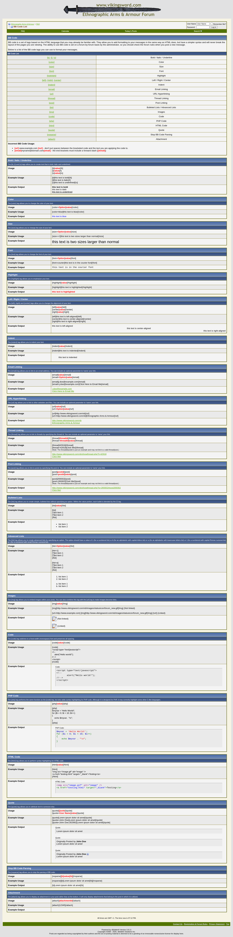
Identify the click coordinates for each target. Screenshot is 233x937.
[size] (51, 66)
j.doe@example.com (62, 388)
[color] (52, 62)
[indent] (51, 85)
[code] (52, 116)
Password (191, 27)
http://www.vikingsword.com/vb (66, 420)
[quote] (51, 130)
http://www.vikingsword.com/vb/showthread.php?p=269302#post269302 (86, 488)
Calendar (65, 31)
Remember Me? (218, 24)
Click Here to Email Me (63, 391)
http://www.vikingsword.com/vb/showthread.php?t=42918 (79, 454)
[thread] (51, 98)
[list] (52, 107)
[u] (55, 57)
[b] (48, 57)
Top (227, 924)
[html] (51, 125)
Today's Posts (131, 31)
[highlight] (51, 75)
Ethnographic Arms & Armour (22, 24)
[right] (50, 80)
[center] (57, 80)
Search (198, 31)
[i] (51, 57)
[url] (51, 94)
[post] (51, 103)
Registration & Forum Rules (195, 924)
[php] (51, 121)
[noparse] (51, 134)
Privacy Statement (216, 924)
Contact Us (177, 924)
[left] (44, 80)
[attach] (51, 139)
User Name (191, 24)
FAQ (38, 24)
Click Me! (56, 456)
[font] (51, 71)
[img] (51, 112)
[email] (51, 89)
